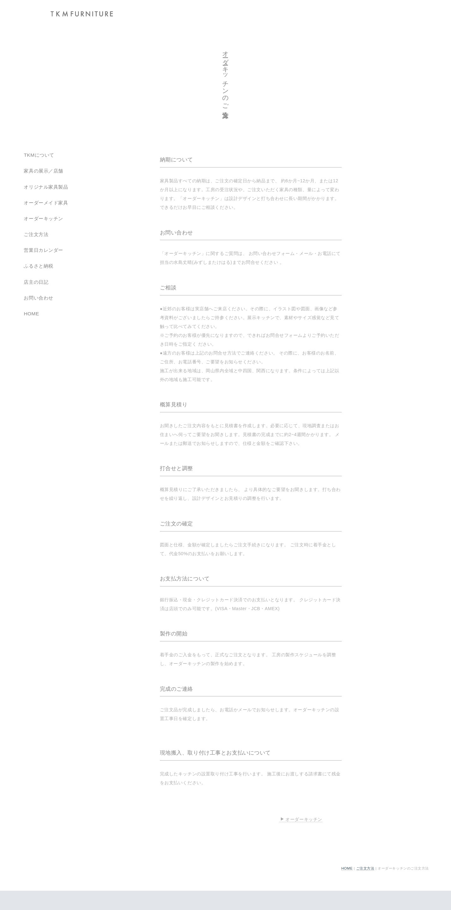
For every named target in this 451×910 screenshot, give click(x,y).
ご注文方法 (365, 868)
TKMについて (39, 155)
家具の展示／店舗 (43, 170)
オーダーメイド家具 (46, 202)
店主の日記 (36, 282)
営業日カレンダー (43, 250)
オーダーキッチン (301, 819)
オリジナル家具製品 (46, 187)
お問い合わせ (38, 297)
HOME (347, 868)
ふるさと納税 (38, 266)
